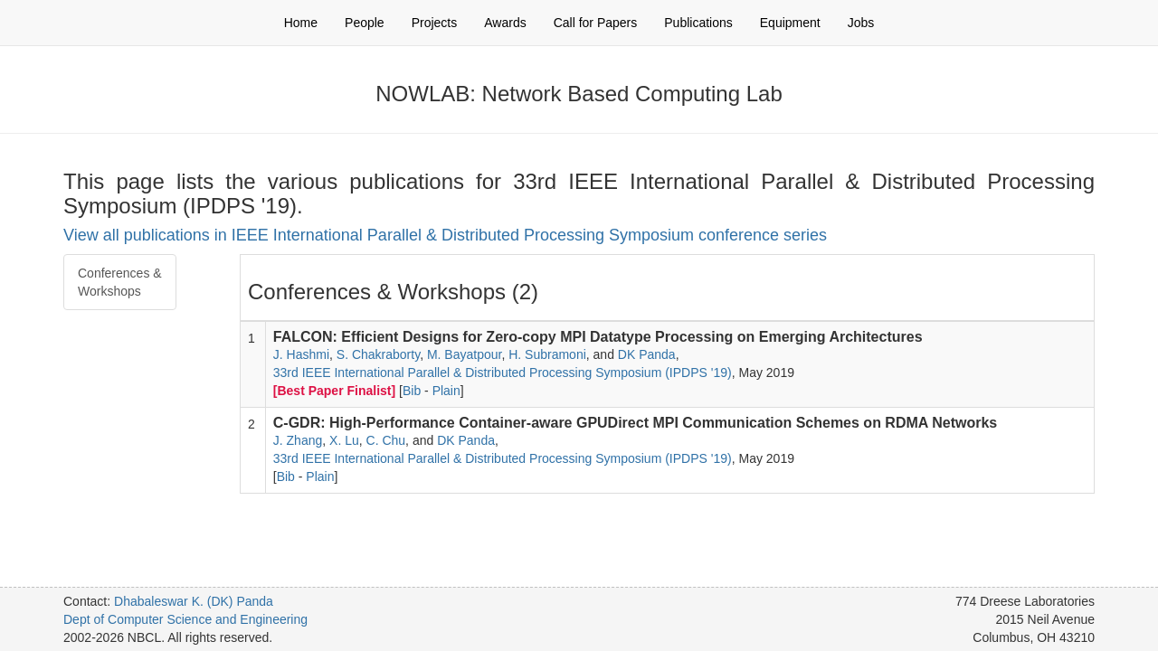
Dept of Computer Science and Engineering (185, 619)
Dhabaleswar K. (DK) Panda (193, 601)
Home (301, 22)
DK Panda (647, 354)
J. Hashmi (301, 354)
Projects (435, 22)
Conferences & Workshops (120, 282)
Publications (698, 22)
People (364, 22)
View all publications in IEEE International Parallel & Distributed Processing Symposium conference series (445, 235)
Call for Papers (596, 22)
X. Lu (344, 440)
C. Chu (386, 440)
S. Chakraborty (378, 354)
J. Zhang (297, 440)
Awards (505, 22)
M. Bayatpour (464, 354)
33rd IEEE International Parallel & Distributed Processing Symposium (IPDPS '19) (502, 372)
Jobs (861, 22)
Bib (412, 390)
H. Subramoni (547, 354)
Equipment (790, 22)
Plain (446, 390)
